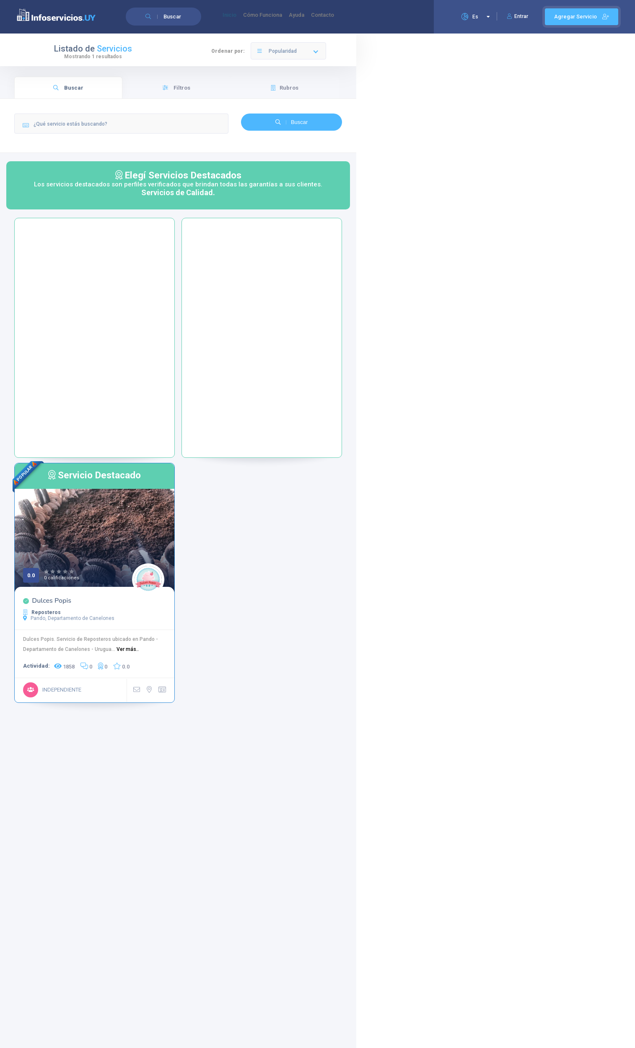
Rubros (284, 88)
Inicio (232, 17)
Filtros (176, 88)
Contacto (343, 17)
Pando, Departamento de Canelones (68, 618)
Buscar (68, 88)
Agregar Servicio (581, 16)
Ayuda (311, 17)
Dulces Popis (51, 600)
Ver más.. (128, 649)
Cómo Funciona (271, 17)
